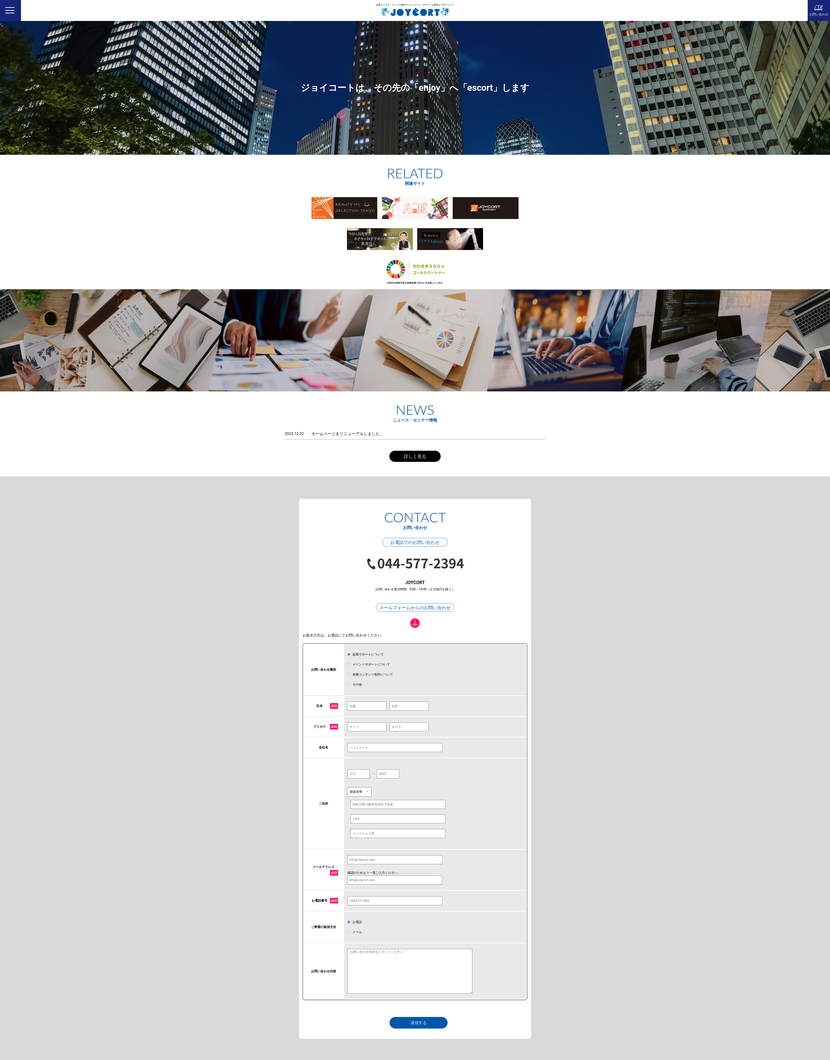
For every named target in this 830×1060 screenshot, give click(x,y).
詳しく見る (415, 456)
